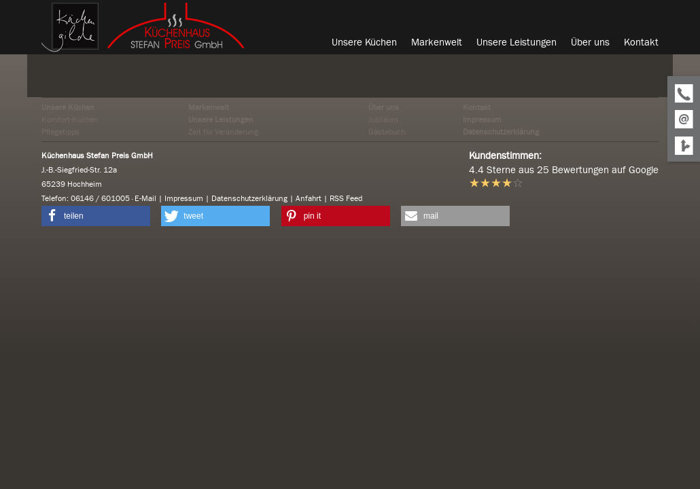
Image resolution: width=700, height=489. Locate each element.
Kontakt (477, 107)
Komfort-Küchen (70, 119)
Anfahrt (308, 198)
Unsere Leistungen (220, 119)
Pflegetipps (60, 132)
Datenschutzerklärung (501, 132)
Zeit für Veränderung (223, 132)
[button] (95, 216)
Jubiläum (383, 119)
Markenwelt (208, 107)
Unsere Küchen (67, 107)
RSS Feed (346, 198)
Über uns (383, 107)
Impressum (482, 119)
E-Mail (145, 198)
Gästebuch (386, 132)
